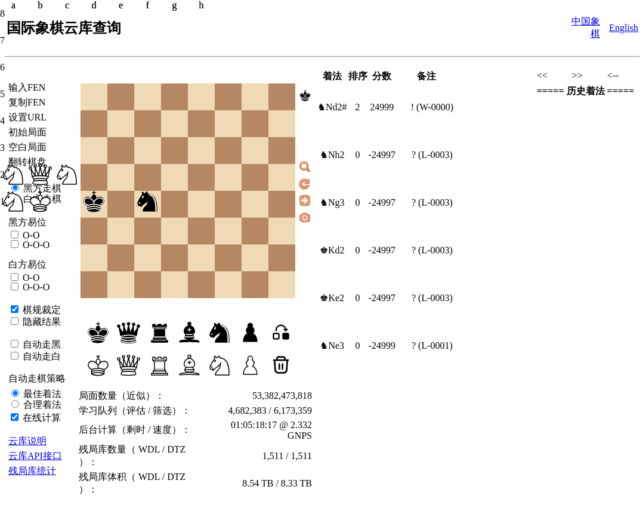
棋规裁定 (40, 310)
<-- (613, 75)
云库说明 (27, 441)
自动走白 (40, 356)
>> (577, 75)
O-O (29, 235)
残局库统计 (32, 471)
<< (542, 75)
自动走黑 (40, 344)
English (623, 28)
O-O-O (35, 245)
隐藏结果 (40, 322)
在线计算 (40, 418)
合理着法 (41, 404)
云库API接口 (35, 456)
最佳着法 (41, 394)
